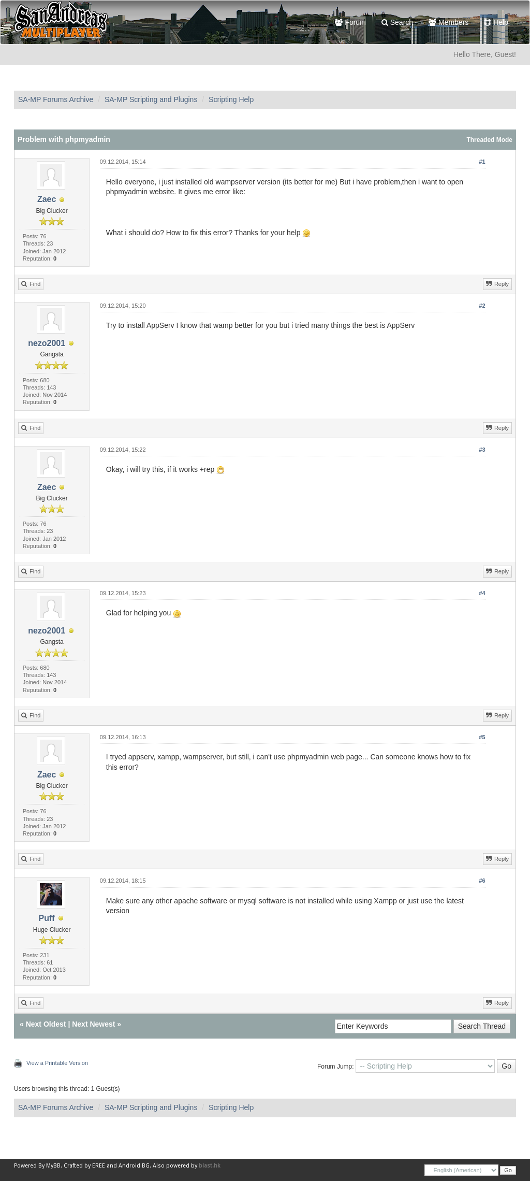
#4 (482, 593)
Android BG (134, 1165)
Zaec (46, 199)
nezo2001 (46, 343)
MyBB (53, 1165)
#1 (482, 162)
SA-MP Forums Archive (55, 99)
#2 (482, 306)
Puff (47, 918)
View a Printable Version (57, 1063)
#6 (482, 880)
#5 (482, 737)
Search (397, 22)
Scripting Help (231, 99)
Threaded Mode (489, 139)
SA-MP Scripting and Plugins (151, 99)
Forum (350, 22)
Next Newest (93, 1024)
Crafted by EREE (84, 1165)
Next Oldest (46, 1024)
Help (496, 22)
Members (448, 22)
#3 (482, 450)
